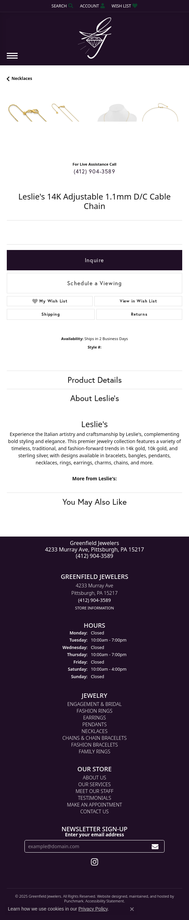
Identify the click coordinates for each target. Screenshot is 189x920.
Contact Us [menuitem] (94, 812)
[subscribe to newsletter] (155, 847)
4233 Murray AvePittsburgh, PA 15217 (94, 597)
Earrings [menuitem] (94, 718)
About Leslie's (94, 398)
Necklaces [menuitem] (94, 731)
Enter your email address (94, 834)
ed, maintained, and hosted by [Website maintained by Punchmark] (148, 896)
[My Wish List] (124, 6)
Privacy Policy (93, 909)
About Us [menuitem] (94, 778)
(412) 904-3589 (94, 171)
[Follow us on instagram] (94, 862)
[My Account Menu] (92, 6)
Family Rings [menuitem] (94, 752)
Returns (139, 314)
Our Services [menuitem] (94, 784)
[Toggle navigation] (12, 59)
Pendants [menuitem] (94, 725)
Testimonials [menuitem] (94, 798)
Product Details (95, 379)
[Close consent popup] (132, 909)
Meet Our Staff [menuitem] (94, 791)
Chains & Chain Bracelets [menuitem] (94, 738)
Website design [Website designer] (110, 896)
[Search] (62, 6)
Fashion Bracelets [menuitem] (94, 745)
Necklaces (22, 78)
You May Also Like (94, 501)
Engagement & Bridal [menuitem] (94, 704)
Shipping (50, 314)
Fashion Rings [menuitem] (95, 711)
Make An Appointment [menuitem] (94, 805)
